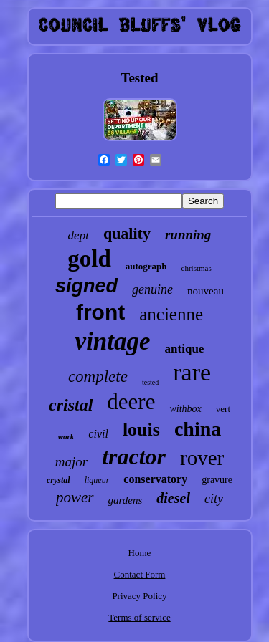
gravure (217, 479)
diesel (173, 498)
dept (78, 235)
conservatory (155, 479)
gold (89, 259)
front (100, 312)
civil (98, 434)
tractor (134, 456)
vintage (113, 341)
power (75, 497)
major (71, 461)
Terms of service (139, 617)
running (188, 234)
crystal (58, 480)
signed (86, 286)
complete (98, 376)
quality (127, 233)
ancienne (171, 314)
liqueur (97, 480)
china (197, 429)
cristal (71, 405)
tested (150, 382)
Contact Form (140, 574)
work (66, 436)
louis (141, 429)
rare (192, 372)
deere (131, 401)
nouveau (205, 291)
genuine (152, 289)
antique (184, 348)
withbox (185, 408)
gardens (125, 500)
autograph (146, 266)
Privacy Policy (139, 595)
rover (202, 457)
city (213, 499)
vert (223, 408)
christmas (196, 268)
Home (139, 552)
